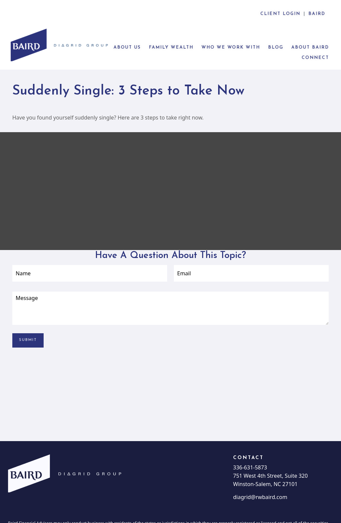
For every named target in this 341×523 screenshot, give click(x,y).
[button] (127, 27)
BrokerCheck (293, 517)
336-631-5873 (250, 447)
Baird (316, 14)
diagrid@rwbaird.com (260, 477)
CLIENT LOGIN (280, 14)
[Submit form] (28, 320)
